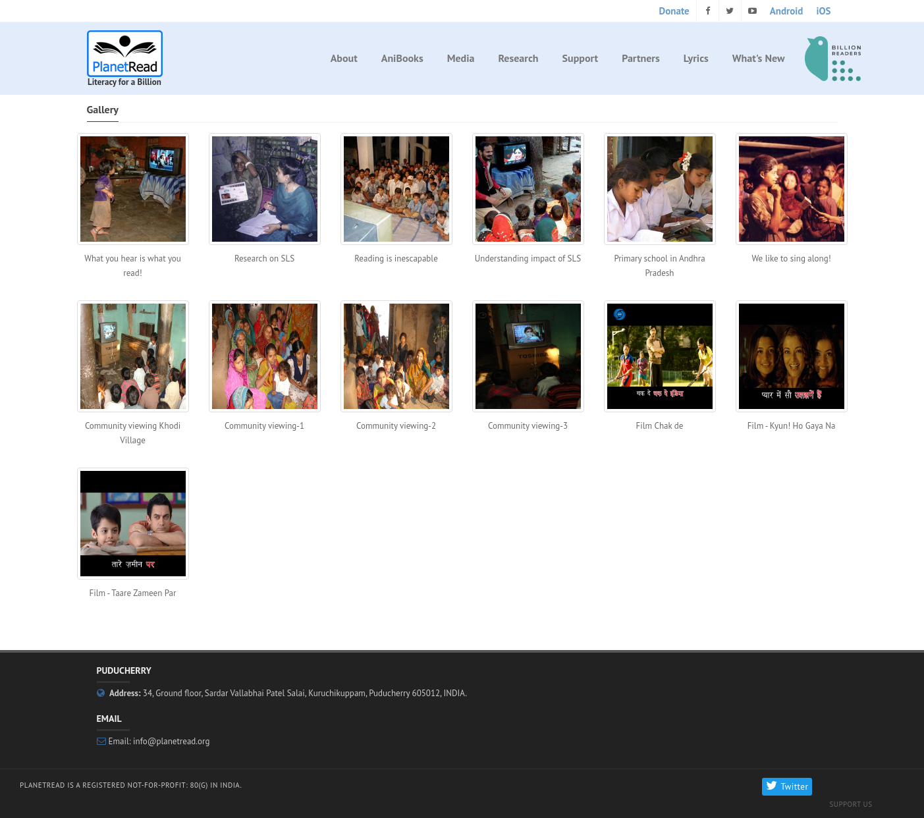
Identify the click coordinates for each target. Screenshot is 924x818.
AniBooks (402, 58)
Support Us (850, 804)
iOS (823, 11)
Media (461, 58)
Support (580, 58)
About (344, 58)
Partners (641, 58)
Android (786, 11)
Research (518, 58)
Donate (674, 11)
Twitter (786, 786)
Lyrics (696, 58)
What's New (758, 58)
